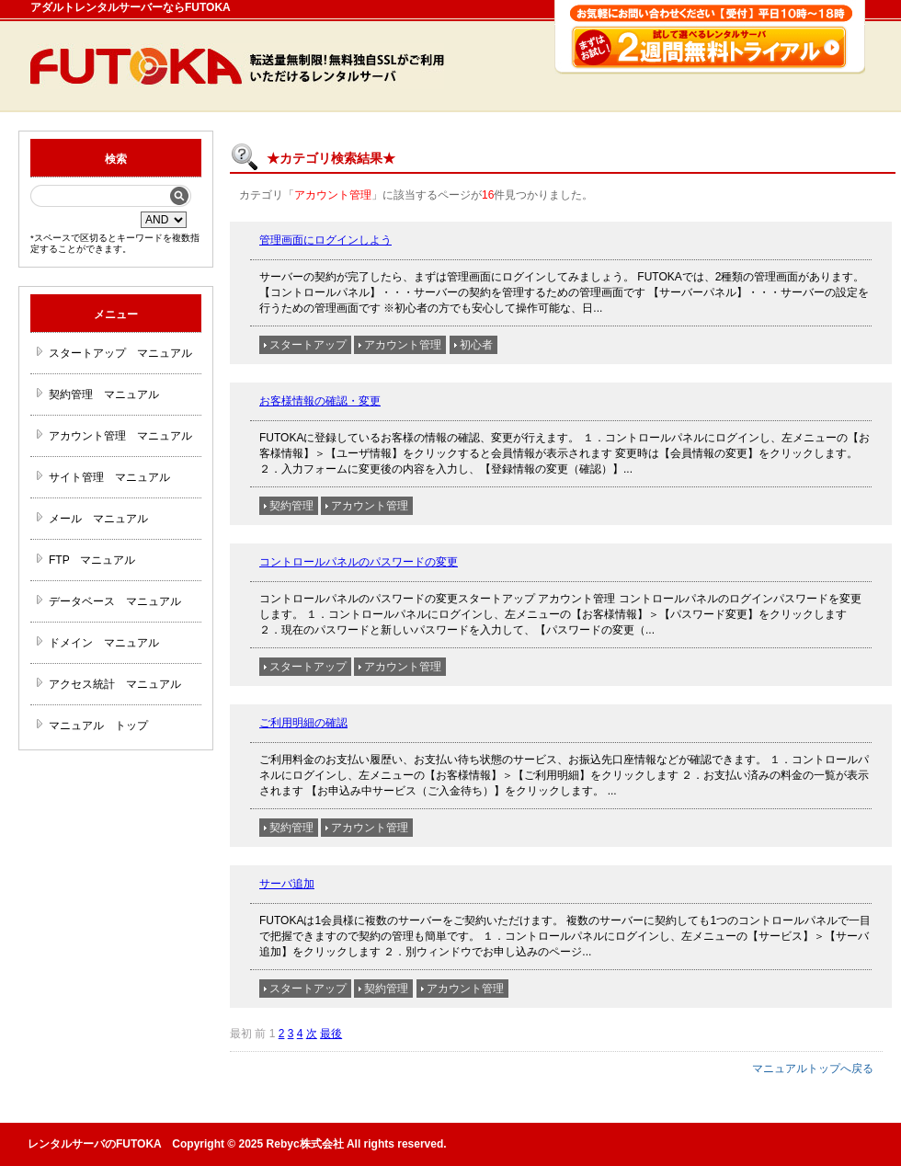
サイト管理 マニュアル (109, 477)
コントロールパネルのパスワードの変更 (358, 561)
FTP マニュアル (92, 560)
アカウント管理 (402, 344)
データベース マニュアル (115, 601)
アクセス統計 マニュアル (115, 684)
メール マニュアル (98, 518)
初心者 (476, 344)
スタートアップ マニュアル (120, 353)
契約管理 (291, 505)
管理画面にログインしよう (325, 240)
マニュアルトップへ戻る (812, 1068)
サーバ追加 (286, 883)
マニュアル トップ (98, 725)
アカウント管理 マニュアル (120, 435)
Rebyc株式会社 (305, 1143)
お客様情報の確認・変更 (320, 400)
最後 (331, 1033)
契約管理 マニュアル (104, 394)
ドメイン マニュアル (104, 642)
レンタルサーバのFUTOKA (94, 1143)
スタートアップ (308, 344)
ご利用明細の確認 (303, 722)
